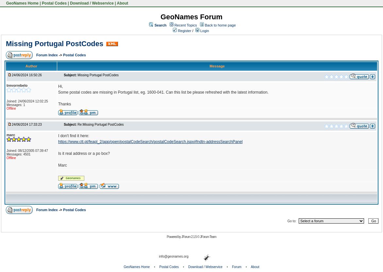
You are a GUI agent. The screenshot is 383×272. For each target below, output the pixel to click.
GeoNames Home (22, 3)
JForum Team (208, 237)
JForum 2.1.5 (189, 237)
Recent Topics (186, 25)
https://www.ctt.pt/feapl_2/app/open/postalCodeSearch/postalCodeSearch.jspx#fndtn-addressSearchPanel (150, 141)
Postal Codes (54, 3)
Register (182, 31)
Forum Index (47, 55)
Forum (236, 267)
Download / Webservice (92, 3)
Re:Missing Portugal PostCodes (100, 124)
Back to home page (220, 25)
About (122, 3)
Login (202, 31)
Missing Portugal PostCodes (54, 44)
